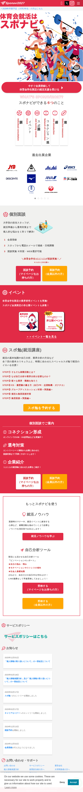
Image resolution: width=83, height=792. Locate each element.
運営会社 (58, 765)
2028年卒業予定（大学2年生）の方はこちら (22, 8)
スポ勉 (7, 696)
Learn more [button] (11, 787)
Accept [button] (73, 782)
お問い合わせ (9, 765)
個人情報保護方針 (11, 769)
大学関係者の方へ (62, 769)
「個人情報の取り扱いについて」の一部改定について (27, 661)
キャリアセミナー (12, 713)
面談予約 (8, 730)
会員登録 (8, 747)
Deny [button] (62, 782)
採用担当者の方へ (36, 769)
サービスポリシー (36, 765)
